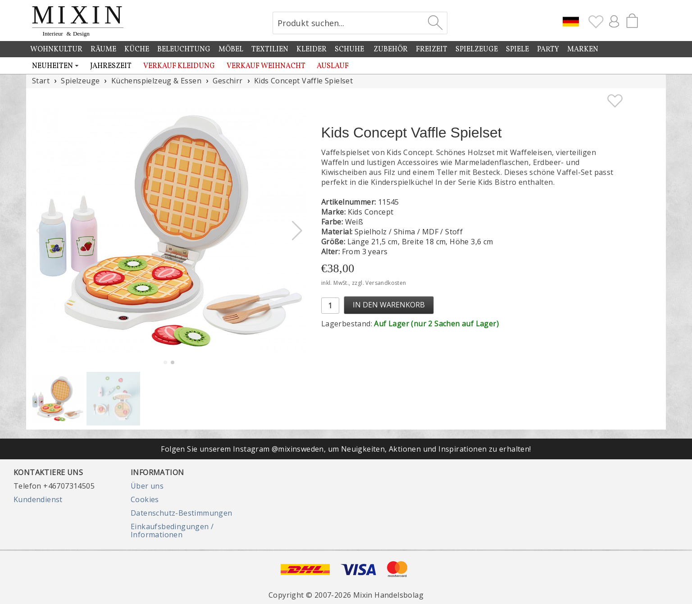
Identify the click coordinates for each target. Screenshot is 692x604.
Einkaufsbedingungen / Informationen (172, 531)
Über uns (147, 486)
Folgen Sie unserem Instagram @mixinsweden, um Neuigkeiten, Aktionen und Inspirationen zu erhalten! (346, 449)
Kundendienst (38, 499)
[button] (297, 231)
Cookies (145, 499)
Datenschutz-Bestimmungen (181, 513)
